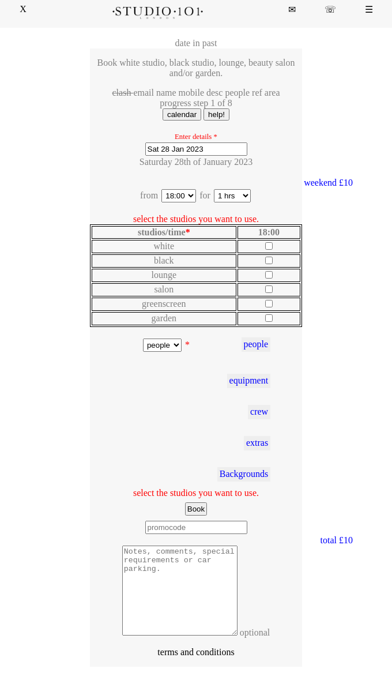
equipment (249, 380)
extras (257, 443)
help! (216, 114)
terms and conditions (195, 669)
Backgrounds (244, 474)
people (255, 344)
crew (259, 411)
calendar (182, 114)
